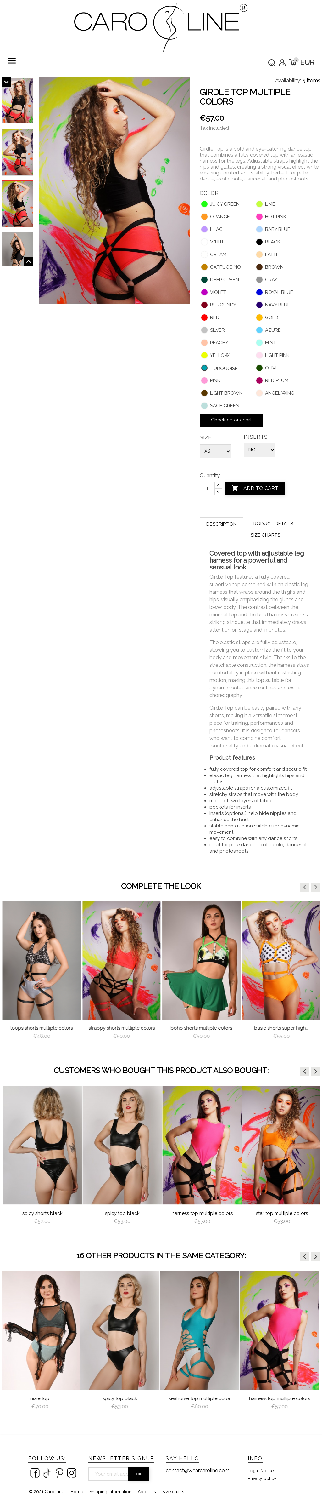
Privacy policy (262, 1478)
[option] (41, 976)
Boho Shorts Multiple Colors (281, 1028)
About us (147, 1491)
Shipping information (110, 1491)
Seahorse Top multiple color (201, 1398)
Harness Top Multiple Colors (281, 1213)
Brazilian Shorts (41, 1028)
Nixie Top (41, 1398)
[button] (304, 887)
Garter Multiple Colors (41, 1213)
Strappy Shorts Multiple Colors (201, 1028)
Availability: (288, 80)
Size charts (265, 535)
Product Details (272, 524)
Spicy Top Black (201, 1213)
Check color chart (231, 420)
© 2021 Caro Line (46, 1491)
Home (76, 1491)
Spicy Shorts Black (121, 1213)
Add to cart (254, 488)
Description (221, 524)
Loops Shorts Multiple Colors (121, 1028)
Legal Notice (261, 1470)
